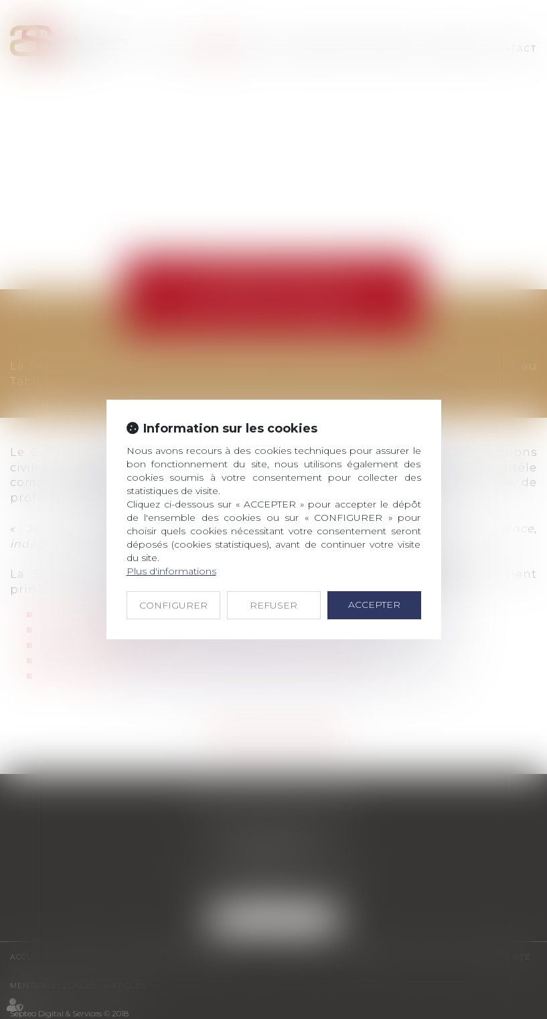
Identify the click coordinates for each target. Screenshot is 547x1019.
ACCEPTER (374, 605)
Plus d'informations (171, 571)
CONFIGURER (173, 605)
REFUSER (273, 605)
